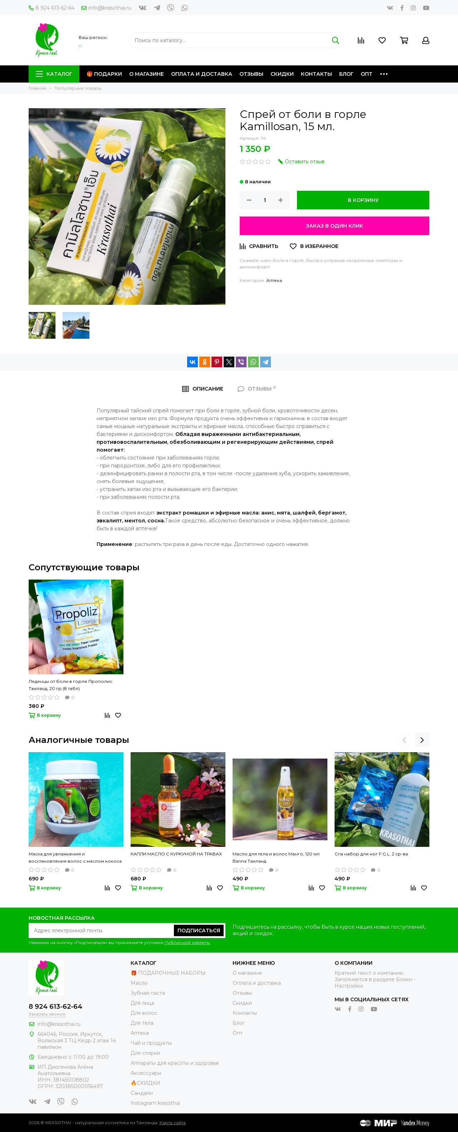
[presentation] (404, 740)
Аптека (274, 280)
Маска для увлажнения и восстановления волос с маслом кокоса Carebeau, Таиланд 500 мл (75, 858)
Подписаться (198, 930)
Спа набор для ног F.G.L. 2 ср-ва (371, 854)
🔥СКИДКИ (145, 1083)
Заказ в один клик (334, 226)
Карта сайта (173, 1122)
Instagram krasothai (155, 1103)
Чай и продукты (151, 1043)
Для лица (142, 1003)
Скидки (282, 74)
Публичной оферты (187, 942)
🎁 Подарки (104, 74)
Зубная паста (148, 993)
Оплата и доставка (201, 74)
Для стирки (145, 1053)
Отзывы (251, 74)
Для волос (144, 1013)
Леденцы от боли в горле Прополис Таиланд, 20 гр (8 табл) (70, 685)
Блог (346, 74)
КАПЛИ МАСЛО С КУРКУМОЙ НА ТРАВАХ (176, 854)
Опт (366, 74)
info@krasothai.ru (106, 8)
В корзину (363, 200)
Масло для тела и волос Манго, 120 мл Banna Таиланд (276, 857)
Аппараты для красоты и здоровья (175, 1063)
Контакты (316, 74)
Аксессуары (146, 1073)
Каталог (54, 74)
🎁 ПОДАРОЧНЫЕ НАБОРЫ (168, 973)
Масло (139, 983)
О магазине (146, 74)
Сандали (142, 1093)
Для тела (142, 1023)
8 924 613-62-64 (51, 8)
